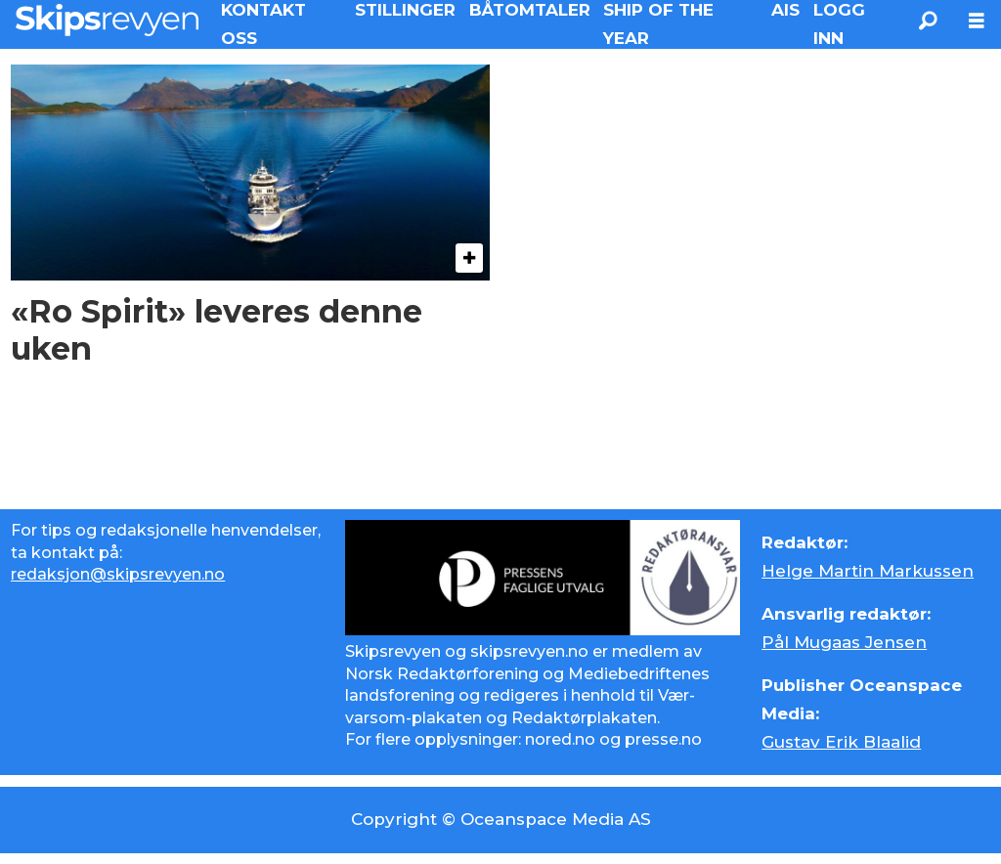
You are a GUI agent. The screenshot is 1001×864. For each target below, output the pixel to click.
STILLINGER (405, 10)
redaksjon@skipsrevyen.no (118, 574)
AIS (785, 10)
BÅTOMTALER (529, 10)
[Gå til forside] (107, 20)
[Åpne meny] (976, 21)
